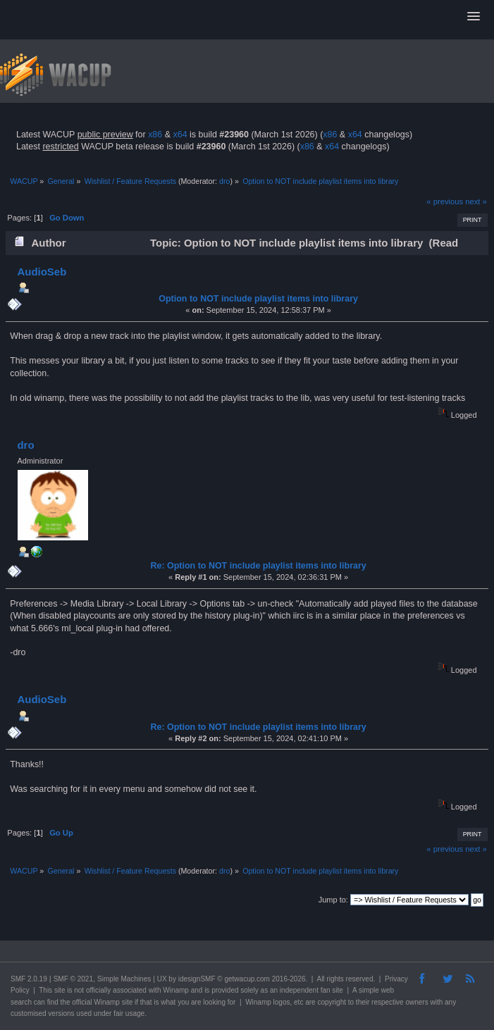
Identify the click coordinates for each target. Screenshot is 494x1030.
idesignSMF (197, 979)
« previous (444, 201)
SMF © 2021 (73, 979)
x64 (180, 134)
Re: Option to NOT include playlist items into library (258, 566)
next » (476, 201)
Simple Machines (124, 979)
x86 (155, 134)
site (60, 990)
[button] (473, 17)
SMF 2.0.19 (29, 979)
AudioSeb (41, 272)
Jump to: (333, 899)
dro (224, 181)
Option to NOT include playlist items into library (258, 299)
